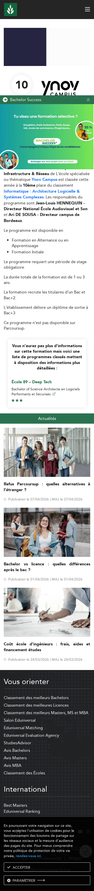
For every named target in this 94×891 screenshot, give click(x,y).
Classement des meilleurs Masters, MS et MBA (46, 713)
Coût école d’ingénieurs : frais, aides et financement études (47, 647)
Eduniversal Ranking (22, 811)
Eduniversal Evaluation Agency (31, 735)
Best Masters (15, 805)
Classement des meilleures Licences (36, 705)
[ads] (47, 64)
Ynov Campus (44, 180)
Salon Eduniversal (20, 720)
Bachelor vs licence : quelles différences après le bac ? (47, 567)
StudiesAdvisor (17, 743)
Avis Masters (15, 758)
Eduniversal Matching (23, 728)
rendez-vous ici (28, 856)
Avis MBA (12, 765)
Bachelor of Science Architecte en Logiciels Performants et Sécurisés (46, 391)
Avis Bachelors (17, 750)
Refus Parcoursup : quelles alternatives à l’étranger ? (47, 487)
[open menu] (87, 9)
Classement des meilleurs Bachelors (36, 698)
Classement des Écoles (24, 773)
